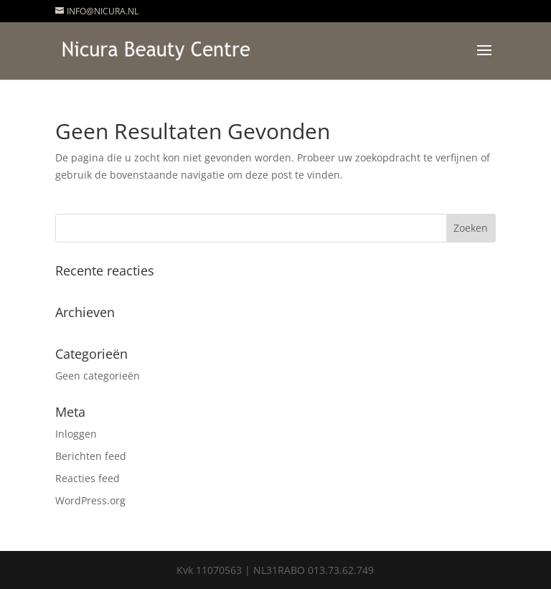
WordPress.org (90, 500)
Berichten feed (90, 456)
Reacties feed (87, 478)
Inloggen (76, 433)
